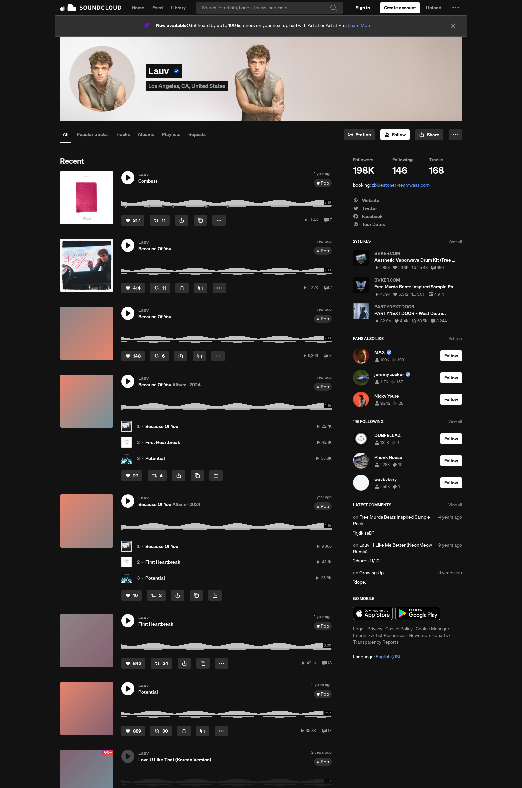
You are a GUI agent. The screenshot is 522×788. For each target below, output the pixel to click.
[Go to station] (359, 134)
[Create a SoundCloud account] (400, 7)
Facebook (368, 216)
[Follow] (395, 134)
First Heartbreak (162, 442)
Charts (441, 635)
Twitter (365, 208)
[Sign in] (363, 7)
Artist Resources (388, 635)
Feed (157, 7)
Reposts (197, 134)
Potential (155, 458)
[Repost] (160, 220)
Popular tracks (92, 134)
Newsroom (420, 635)
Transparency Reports (376, 642)
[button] (455, 7)
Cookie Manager (432, 628)
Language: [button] (376, 656)
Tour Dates (369, 224)
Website (366, 200)
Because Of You (161, 426)
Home (138, 7)
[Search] (269, 8)
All (66, 134)
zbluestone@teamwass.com (401, 185)
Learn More (360, 25)
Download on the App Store (373, 613)
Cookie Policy (399, 628)
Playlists (171, 134)
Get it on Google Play (417, 613)
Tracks (123, 134)
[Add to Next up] (216, 475)
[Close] (453, 26)
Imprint (360, 635)
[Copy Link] (200, 220)
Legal (358, 628)
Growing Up (371, 572)
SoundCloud (90, 7)
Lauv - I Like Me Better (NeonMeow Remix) (392, 548)
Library (178, 7)
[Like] (132, 220)
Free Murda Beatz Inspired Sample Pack (391, 520)
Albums (146, 134)
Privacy (374, 628)
